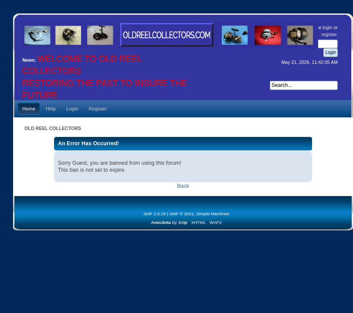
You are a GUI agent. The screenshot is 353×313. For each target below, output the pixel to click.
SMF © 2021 (182, 213)
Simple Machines (212, 213)
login (327, 27)
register (328, 34)
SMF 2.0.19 (154, 213)
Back (183, 186)
